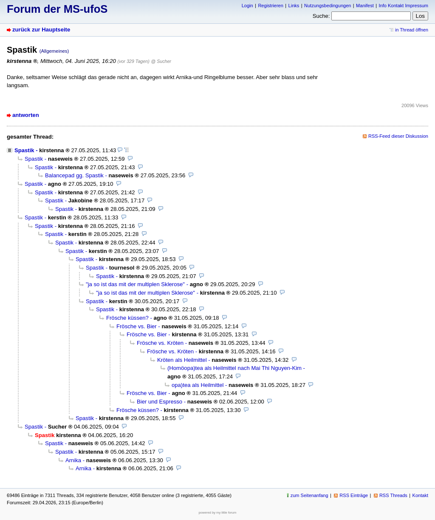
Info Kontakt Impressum (404, 5)
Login (247, 5)
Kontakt (420, 495)
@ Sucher (161, 61)
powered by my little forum (218, 512)
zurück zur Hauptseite (41, 29)
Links (293, 5)
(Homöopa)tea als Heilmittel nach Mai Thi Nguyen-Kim (234, 368)
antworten (25, 115)
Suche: (321, 16)
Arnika (73, 460)
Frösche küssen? (127, 318)
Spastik (24, 150)
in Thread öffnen (411, 29)
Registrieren (270, 5)
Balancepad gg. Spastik (74, 175)
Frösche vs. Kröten (160, 343)
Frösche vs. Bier (136, 326)
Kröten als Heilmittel (182, 360)
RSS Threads (393, 495)
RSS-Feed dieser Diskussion (398, 136)
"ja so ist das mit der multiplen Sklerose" (135, 284)
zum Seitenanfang (309, 495)
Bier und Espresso (159, 401)
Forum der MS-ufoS (57, 9)
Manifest (365, 5)
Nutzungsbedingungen (327, 5)
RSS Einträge (353, 495)
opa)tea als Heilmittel (197, 385)
